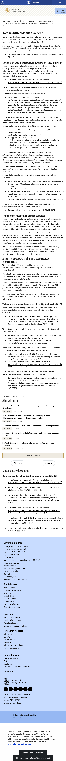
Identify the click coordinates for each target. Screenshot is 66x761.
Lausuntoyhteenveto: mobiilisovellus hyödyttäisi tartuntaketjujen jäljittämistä (29, 444)
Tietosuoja (8, 699)
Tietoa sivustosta (11, 696)
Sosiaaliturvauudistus (13, 655)
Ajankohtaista (9, 625)
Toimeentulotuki (11, 609)
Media (61, 2)
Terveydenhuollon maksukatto (17, 584)
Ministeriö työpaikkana (14, 683)
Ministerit (8, 672)
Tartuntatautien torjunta (28, 23)
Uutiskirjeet (9, 634)
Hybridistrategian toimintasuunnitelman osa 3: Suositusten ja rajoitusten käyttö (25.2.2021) (34, 526)
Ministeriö (8, 674)
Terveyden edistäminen (11, 23)
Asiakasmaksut (10, 603)
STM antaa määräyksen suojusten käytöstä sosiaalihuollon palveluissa (31, 463)
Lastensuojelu (10, 614)
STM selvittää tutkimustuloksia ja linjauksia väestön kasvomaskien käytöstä (29, 482)
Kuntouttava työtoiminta (14, 606)
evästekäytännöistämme (19, 744)
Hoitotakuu (9, 595)
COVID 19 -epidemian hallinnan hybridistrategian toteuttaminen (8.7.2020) (35, 567)
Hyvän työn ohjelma (12, 658)
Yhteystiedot (9, 677)
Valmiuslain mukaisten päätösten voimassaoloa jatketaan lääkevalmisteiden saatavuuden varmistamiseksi (26, 454)
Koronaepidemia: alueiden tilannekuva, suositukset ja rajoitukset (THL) (35, 55)
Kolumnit (8, 631)
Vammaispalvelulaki (12, 600)
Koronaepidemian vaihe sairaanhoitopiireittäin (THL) (31, 210)
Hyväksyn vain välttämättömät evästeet (33, 758)
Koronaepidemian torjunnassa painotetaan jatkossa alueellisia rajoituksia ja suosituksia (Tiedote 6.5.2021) (34, 379)
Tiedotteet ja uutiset (13, 628)
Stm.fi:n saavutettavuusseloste (17, 704)
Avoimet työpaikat (12, 642)
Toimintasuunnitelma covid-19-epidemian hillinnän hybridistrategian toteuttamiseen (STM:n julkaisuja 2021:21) (35, 80)
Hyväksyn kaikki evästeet (33, 752)
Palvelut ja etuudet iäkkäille (16, 617)
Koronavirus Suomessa (46, 23)
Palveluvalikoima (11, 661)
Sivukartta (8, 702)
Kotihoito (8, 612)
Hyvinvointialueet (11, 592)
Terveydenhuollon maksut (15, 587)
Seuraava (48, 501)
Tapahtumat (9, 639)
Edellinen (18, 501)
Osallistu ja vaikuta (12, 645)
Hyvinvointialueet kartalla (15, 589)
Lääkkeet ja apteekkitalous (15, 663)
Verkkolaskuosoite (12, 686)
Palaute (9, 709)
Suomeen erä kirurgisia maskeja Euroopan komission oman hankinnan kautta (31, 472)
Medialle (8, 680)
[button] (33, 493)
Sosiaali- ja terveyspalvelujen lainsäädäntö (22, 598)
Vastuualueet (30, 21)
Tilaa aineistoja (10, 636)
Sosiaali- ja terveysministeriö (12, 21)
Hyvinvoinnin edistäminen (45, 21)
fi (23, 21)
